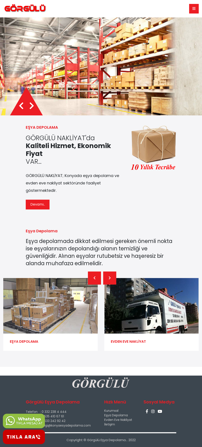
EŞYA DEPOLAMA (24, 341)
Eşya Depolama (116, 415)
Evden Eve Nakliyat (118, 420)
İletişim (109, 424)
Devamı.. (37, 204)
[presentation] (21, 106)
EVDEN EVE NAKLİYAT (128, 341)
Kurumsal (111, 410)
